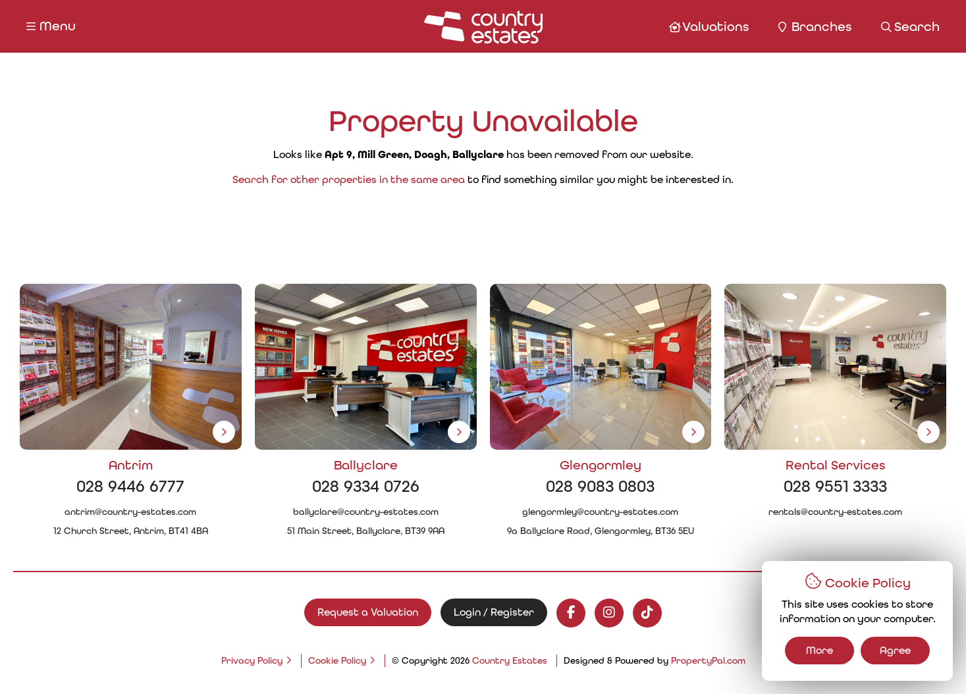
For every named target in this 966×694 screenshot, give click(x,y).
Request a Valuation (367, 612)
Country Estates (509, 660)
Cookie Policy (337, 660)
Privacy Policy (251, 660)
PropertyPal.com (708, 660)
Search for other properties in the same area (348, 179)
